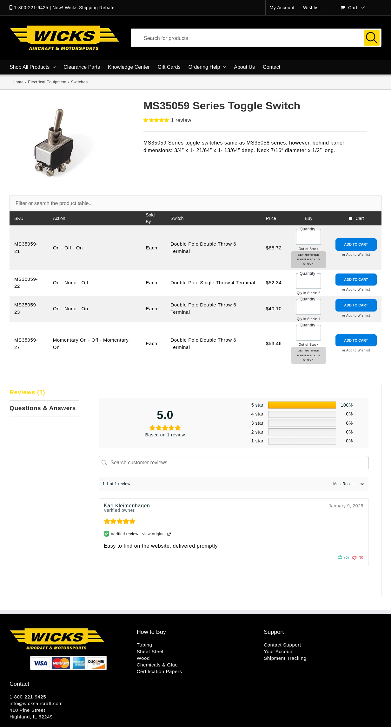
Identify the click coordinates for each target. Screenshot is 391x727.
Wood (143, 658)
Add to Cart (356, 244)
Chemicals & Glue (157, 664)
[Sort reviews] (348, 484)
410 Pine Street (27, 710)
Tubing (144, 644)
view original (154, 534)
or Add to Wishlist (356, 254)
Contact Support (282, 644)
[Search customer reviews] (233, 462)
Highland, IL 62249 (31, 716)
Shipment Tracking (285, 658)
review (181, 120)
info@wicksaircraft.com (36, 703)
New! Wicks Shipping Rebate (83, 7)
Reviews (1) (27, 392)
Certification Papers (159, 671)
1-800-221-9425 (31, 7)
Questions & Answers (43, 408)
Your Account (279, 651)
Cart (359, 218)
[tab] (44, 393)
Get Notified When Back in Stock (308, 260)
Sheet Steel (150, 651)
